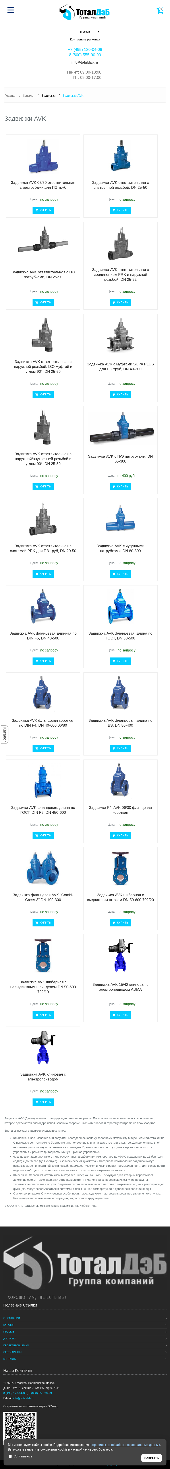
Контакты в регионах (85, 39)
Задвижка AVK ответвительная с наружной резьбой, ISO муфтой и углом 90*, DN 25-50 (43, 367)
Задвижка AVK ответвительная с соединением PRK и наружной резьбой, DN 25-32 (120, 275)
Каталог (5, 734)
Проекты (9, 1331)
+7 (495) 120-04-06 (85, 49)
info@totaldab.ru (84, 62)
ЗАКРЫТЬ (151, 1458)
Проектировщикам (16, 1345)
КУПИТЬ (43, 210)
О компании (11, 1318)
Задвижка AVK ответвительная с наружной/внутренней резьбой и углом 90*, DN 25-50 (43, 459)
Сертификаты (12, 1352)
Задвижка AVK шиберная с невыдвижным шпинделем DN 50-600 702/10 (43, 987)
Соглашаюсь (20, 1456)
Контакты (9, 1359)
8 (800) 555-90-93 (85, 55)
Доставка (9, 1338)
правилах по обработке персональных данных (126, 1445)
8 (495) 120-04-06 (15, 1393)
